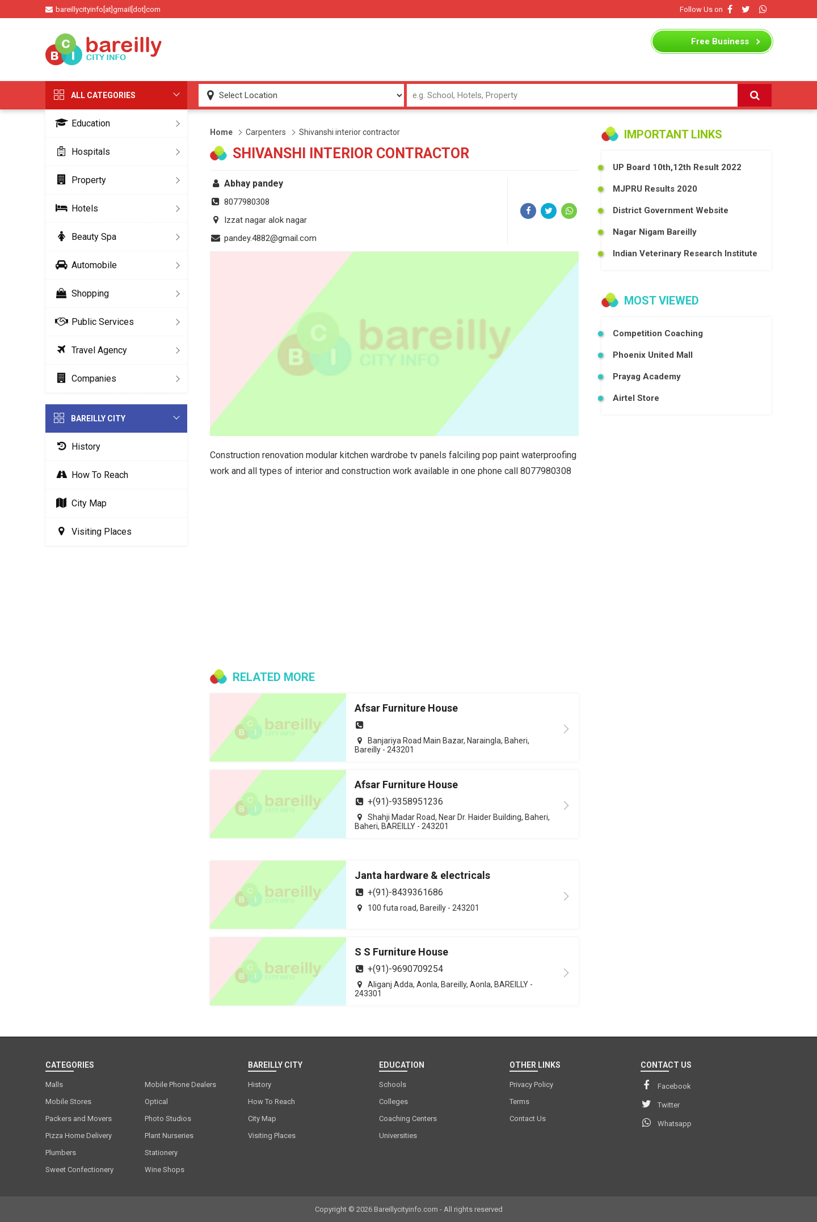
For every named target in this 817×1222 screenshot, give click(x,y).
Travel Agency (89, 350)
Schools (392, 1084)
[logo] (105, 49)
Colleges (393, 1101)
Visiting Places (91, 531)
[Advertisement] (408, 49)
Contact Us (527, 1118)
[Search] (755, 95)
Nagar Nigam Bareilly (655, 232)
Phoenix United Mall (653, 355)
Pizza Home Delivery (78, 1135)
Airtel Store (636, 398)
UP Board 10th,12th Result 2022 (677, 167)
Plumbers (60, 1152)
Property (78, 180)
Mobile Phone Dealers (180, 1084)
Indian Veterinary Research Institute (685, 253)
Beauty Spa (83, 236)
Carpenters (266, 132)
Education (80, 123)
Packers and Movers (78, 1118)
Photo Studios (168, 1118)
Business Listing (720, 44)
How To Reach (89, 475)
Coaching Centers (408, 1118)
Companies (83, 378)
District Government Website (670, 210)
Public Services (92, 321)
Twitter (660, 1104)
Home (221, 132)
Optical (156, 1101)
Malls (54, 1084)
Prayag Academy (647, 376)
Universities (398, 1135)
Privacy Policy (531, 1084)
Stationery (161, 1152)
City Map (79, 503)
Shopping (80, 293)
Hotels (74, 208)
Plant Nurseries (169, 1135)
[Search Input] (572, 95)
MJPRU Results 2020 (655, 189)
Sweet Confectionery (79, 1169)
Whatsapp (666, 1123)
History (75, 446)
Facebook (666, 1085)
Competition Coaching (658, 333)
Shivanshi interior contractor (349, 132)
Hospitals (80, 151)
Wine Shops (164, 1169)
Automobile (84, 265)
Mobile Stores (68, 1101)
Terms (519, 1101)
